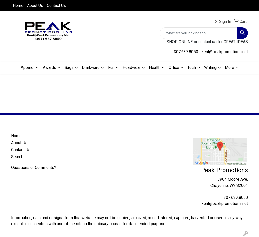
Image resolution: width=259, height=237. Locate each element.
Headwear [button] (132, 67)
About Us (35, 5)
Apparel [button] (27, 67)
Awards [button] (49, 67)
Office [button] (174, 67)
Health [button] (154, 67)
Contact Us (56, 5)
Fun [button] (111, 67)
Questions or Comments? (33, 167)
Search (17, 156)
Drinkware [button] (91, 67)
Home (18, 5)
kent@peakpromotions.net (225, 51)
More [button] (229, 67)
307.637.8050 (186, 51)
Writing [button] (210, 67)
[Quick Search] (198, 33)
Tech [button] (191, 67)
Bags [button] (69, 67)
